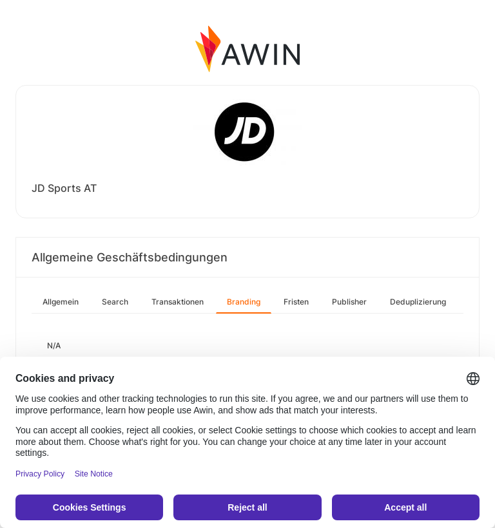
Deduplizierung (418, 301)
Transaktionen (177, 301)
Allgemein (61, 301)
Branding (243, 301)
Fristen (296, 301)
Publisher (349, 301)
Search (115, 301)
